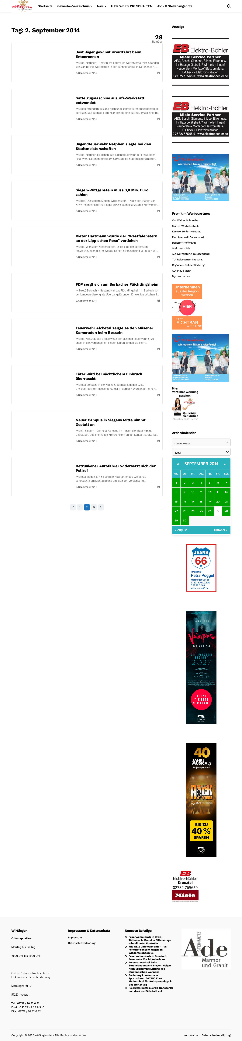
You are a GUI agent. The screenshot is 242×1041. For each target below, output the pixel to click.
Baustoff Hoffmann (184, 242)
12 (210, 492)
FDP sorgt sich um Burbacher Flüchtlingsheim (117, 284)
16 (184, 501)
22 (176, 511)
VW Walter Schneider (185, 220)
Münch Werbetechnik (185, 226)
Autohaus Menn (182, 270)
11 (201, 492)
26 (209, 511)
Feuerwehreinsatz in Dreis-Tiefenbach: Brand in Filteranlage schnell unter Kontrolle (150, 940)
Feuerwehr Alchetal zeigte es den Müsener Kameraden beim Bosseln (114, 330)
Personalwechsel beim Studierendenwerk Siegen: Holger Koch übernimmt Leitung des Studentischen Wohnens (150, 967)
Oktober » (221, 530)
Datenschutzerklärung (81, 942)
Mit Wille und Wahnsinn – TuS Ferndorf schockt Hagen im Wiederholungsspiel (148, 950)
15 (176, 501)
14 (226, 492)
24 (193, 511)
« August (181, 530)
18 (201, 501)
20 (218, 501)
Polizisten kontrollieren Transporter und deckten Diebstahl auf (151, 989)
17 (193, 501)
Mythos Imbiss (181, 276)
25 (201, 511)
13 (218, 492)
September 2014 (201, 463)
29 (176, 520)
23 (184, 511)
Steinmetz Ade (181, 248)
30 (184, 520)
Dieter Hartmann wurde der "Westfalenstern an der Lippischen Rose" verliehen (116, 238)
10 (193, 492)
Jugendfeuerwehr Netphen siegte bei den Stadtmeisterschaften (113, 146)
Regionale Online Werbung (188, 264)
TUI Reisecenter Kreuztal (187, 259)
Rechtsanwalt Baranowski (188, 237)
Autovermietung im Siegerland (190, 253)
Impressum (75, 937)
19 (209, 501)
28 (226, 511)
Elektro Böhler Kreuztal (186, 231)
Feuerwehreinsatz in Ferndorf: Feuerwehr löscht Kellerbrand (148, 958)
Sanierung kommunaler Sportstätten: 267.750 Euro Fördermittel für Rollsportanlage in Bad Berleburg (150, 980)
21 (226, 501)
